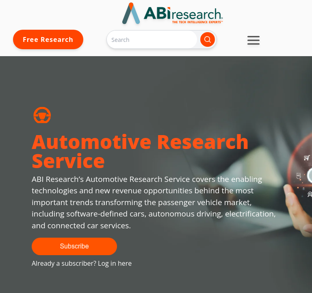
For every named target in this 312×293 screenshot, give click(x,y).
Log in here (115, 263)
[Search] (152, 39)
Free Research (48, 39)
